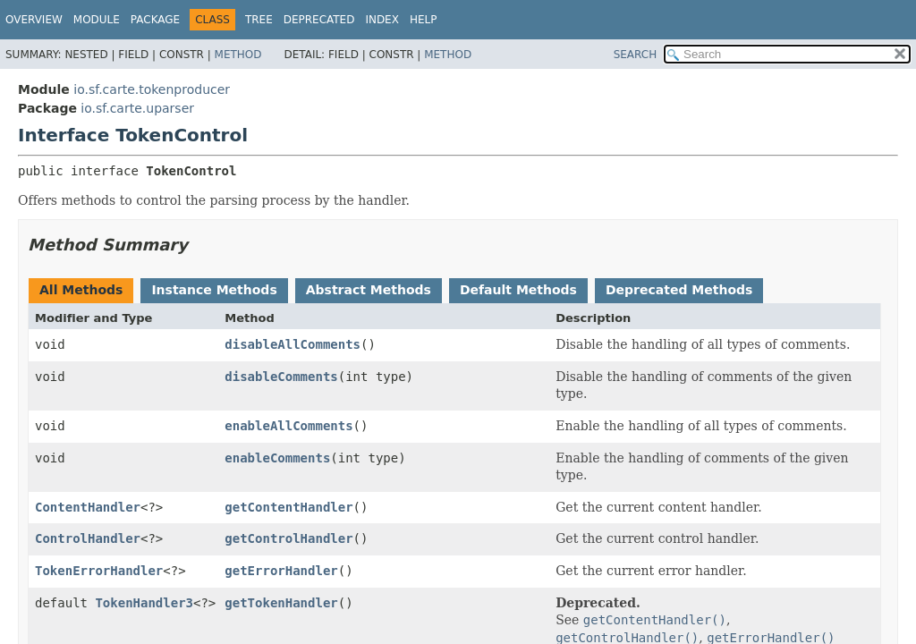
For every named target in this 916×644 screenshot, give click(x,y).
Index (382, 19)
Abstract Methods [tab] (368, 290)
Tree (259, 19)
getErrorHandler (281, 571)
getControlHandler (288, 538)
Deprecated (319, 19)
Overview (34, 19)
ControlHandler (87, 538)
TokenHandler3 (144, 603)
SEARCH (635, 54)
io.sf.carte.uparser (137, 108)
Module (96, 19)
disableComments (281, 376)
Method (238, 54)
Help (423, 19)
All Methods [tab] (81, 290)
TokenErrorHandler (99, 571)
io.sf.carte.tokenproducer (151, 89)
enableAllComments (288, 426)
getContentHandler (288, 507)
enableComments (277, 458)
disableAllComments (292, 344)
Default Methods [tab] (518, 290)
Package (155, 19)
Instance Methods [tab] (213, 290)
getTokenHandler (281, 603)
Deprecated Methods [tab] (679, 290)
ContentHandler (87, 507)
